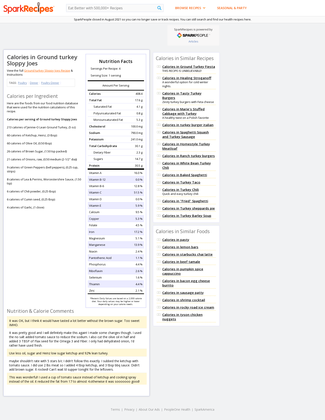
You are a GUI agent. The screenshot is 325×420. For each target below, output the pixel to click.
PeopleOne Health (177, 409)
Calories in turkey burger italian (187, 125)
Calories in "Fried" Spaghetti (185, 201)
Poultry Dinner (50, 83)
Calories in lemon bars (180, 247)
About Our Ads (149, 409)
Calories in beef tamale (181, 261)
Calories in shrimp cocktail (183, 300)
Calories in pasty (175, 239)
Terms (115, 409)
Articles (193, 41)
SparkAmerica (204, 409)
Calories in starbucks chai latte (187, 254)
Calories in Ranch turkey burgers (188, 155)
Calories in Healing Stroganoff (186, 78)
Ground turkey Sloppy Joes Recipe (47, 71)
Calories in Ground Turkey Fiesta (188, 66)
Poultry (22, 83)
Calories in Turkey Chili (180, 189)
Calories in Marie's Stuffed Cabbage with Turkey (183, 111)
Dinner (34, 83)
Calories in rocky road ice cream (188, 307)
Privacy (129, 409)
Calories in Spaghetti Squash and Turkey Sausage (185, 134)
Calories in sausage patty (183, 292)
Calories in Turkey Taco (181, 182)
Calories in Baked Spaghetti (184, 175)
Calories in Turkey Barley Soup (186, 215)
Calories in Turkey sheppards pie (188, 208)
